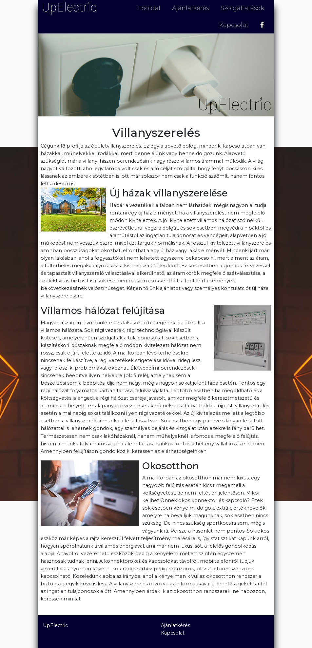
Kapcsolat (233, 25)
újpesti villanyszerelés (243, 406)
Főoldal (149, 8)
